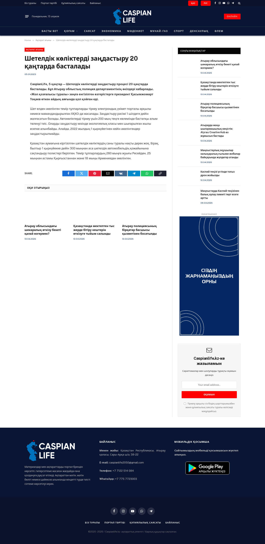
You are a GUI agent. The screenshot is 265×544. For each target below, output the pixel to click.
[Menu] (27, 16)
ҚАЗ (193, 3)
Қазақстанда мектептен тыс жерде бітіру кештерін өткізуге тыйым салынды (93, 230)
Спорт (179, 31)
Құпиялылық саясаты (73, 3)
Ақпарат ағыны (34, 50)
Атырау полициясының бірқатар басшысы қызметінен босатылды (139, 230)
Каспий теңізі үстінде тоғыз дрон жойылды (218, 173)
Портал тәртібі (49, 3)
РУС (205, 3)
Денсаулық (199, 31)
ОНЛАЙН (232, 16)
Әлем (219, 31)
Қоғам (69, 31)
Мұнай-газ (159, 31)
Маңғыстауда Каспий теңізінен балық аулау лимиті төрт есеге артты (220, 194)
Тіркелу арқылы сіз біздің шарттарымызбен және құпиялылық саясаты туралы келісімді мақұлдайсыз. (209, 407)
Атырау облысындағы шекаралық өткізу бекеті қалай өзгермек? (43, 230)
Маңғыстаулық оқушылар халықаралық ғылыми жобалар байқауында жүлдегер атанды (220, 154)
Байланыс (95, 3)
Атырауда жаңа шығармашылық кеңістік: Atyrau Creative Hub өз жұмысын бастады (217, 130)
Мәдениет (135, 31)
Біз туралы (30, 3)
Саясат (90, 31)
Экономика (111, 31)
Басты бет (50, 31)
